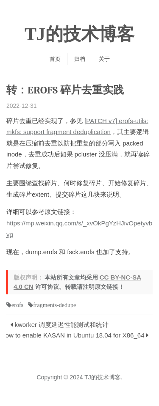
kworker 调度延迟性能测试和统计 (62, 324)
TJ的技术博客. (103, 377)
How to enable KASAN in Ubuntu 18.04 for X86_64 (73, 335)
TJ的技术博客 (79, 34)
